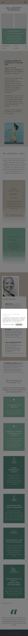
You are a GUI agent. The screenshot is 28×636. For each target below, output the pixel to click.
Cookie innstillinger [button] (8, 324)
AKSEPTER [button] (19, 324)
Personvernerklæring (15, 322)
